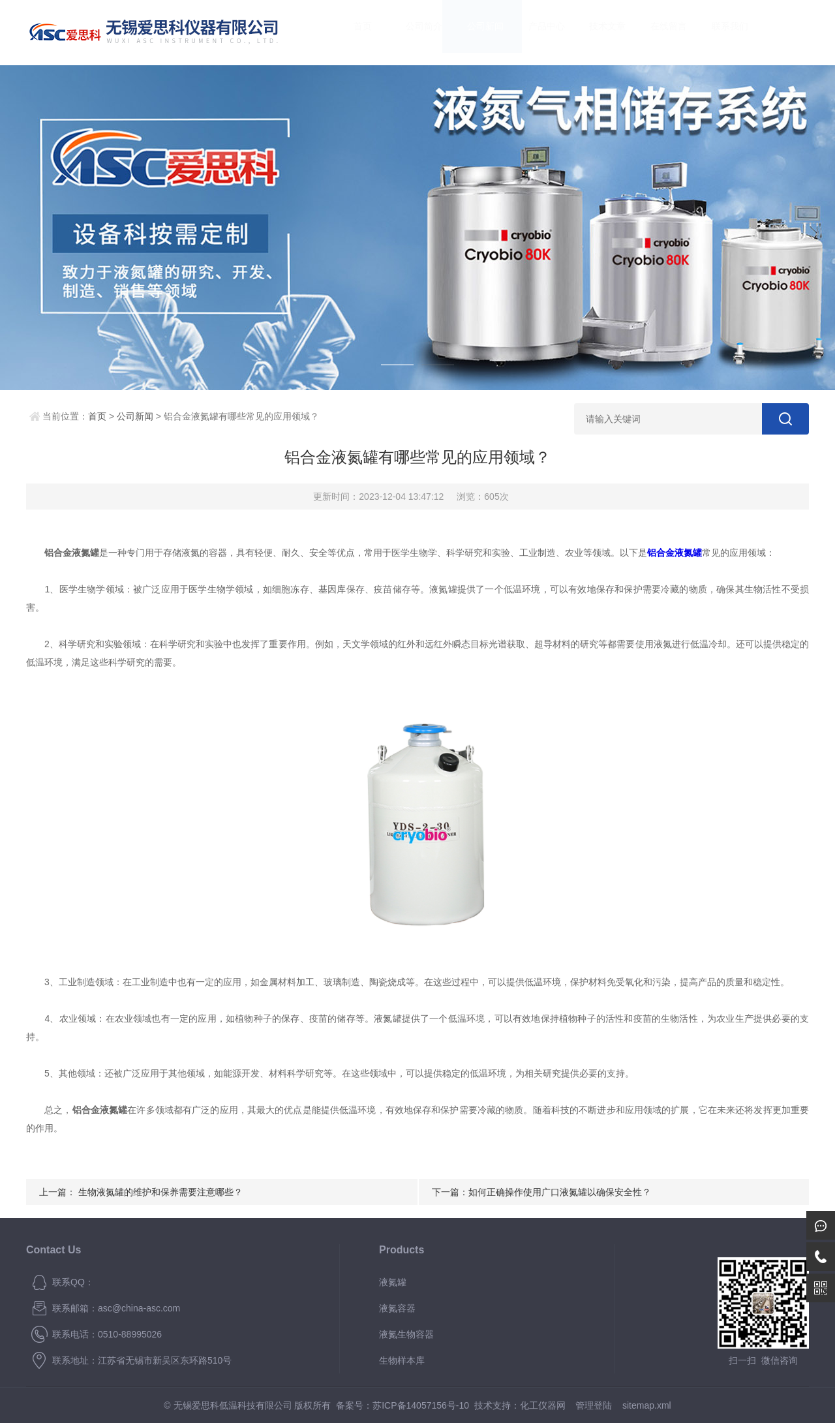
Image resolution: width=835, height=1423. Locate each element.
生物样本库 (402, 1360)
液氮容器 (397, 1308)
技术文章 (595, 32)
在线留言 (656, 32)
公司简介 (412, 32)
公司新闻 (472, 32)
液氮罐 (392, 1282)
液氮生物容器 (406, 1334)
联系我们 (717, 32)
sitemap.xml (646, 1405)
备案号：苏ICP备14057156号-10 (402, 1405)
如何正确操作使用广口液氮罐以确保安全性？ (559, 1192)
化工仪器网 (543, 1405)
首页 (350, 32)
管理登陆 (593, 1405)
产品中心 (533, 32)
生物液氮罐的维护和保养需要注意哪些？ (160, 1192)
